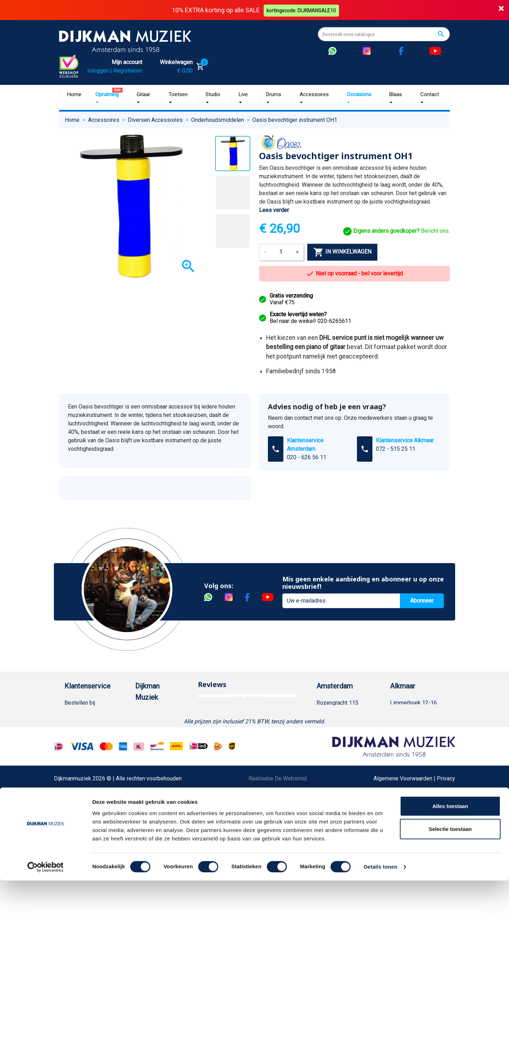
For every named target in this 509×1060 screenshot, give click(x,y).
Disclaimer (77, 837)
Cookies (74, 905)
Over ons (146, 713)
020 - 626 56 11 (306, 457)
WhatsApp (77, 882)
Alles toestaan (450, 985)
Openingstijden (341, 736)
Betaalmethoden (84, 725)
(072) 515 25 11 (416, 725)
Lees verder (274, 210)
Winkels (145, 770)
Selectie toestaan (450, 1008)
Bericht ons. (396, 230)
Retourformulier (83, 894)
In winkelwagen (342, 252)
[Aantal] (280, 252)
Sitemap (145, 758)
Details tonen (380, 1046)
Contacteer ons (83, 961)
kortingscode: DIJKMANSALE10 (302, 10)
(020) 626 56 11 (343, 725)
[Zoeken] (384, 34)
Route (330, 747)
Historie (145, 725)
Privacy (73, 849)
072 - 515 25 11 (395, 448)
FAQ (69, 803)
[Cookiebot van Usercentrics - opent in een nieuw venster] (45, 1046)
